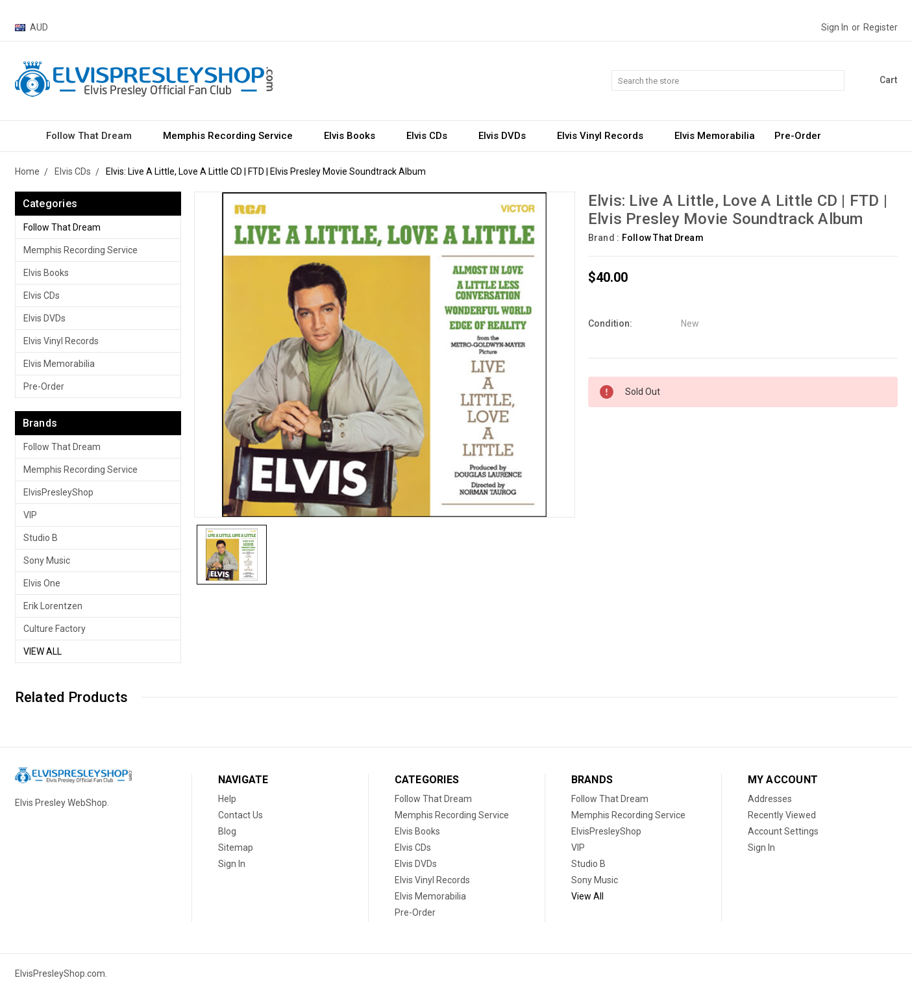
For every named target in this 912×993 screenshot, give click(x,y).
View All (42, 651)
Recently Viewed (782, 815)
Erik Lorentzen (52, 606)
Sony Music (46, 560)
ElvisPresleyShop (58, 492)
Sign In (231, 864)
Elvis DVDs (507, 136)
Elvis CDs (432, 136)
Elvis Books (355, 136)
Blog (227, 831)
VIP (30, 515)
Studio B (40, 538)
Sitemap (235, 847)
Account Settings (783, 831)
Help (227, 799)
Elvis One (41, 583)
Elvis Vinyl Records (606, 136)
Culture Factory (54, 628)
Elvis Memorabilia (714, 136)
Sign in (834, 27)
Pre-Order (797, 136)
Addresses (770, 799)
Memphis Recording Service (233, 136)
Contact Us (240, 815)
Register (880, 27)
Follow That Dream (94, 136)
